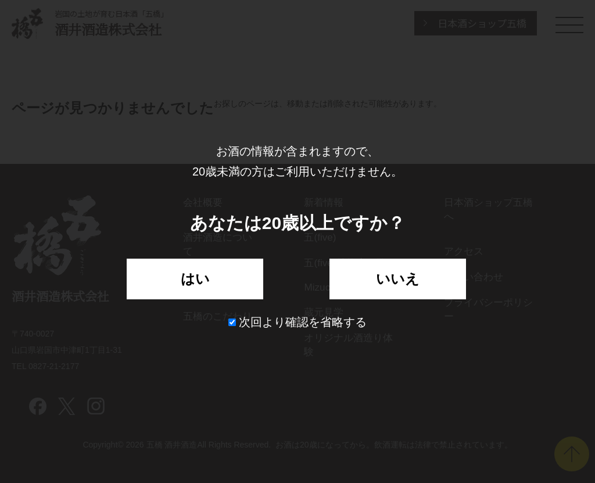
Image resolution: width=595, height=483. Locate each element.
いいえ (398, 279)
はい (195, 279)
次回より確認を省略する (297, 322)
